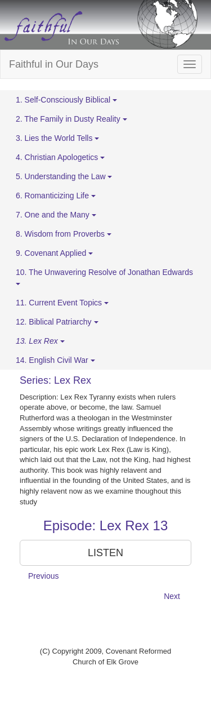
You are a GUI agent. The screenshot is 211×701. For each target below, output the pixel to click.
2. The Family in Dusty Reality (71, 118)
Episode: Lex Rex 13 (105, 525)
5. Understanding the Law (64, 176)
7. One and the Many (56, 214)
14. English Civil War (55, 360)
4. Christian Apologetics (60, 157)
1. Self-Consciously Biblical (66, 99)
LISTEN (105, 552)
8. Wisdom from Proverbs (63, 233)
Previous (43, 575)
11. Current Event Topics (62, 302)
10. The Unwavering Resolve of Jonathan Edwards (104, 276)
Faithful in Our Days (53, 64)
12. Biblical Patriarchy (57, 321)
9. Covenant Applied (54, 253)
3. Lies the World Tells (57, 138)
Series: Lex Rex (55, 380)
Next (172, 596)
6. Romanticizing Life (56, 195)
